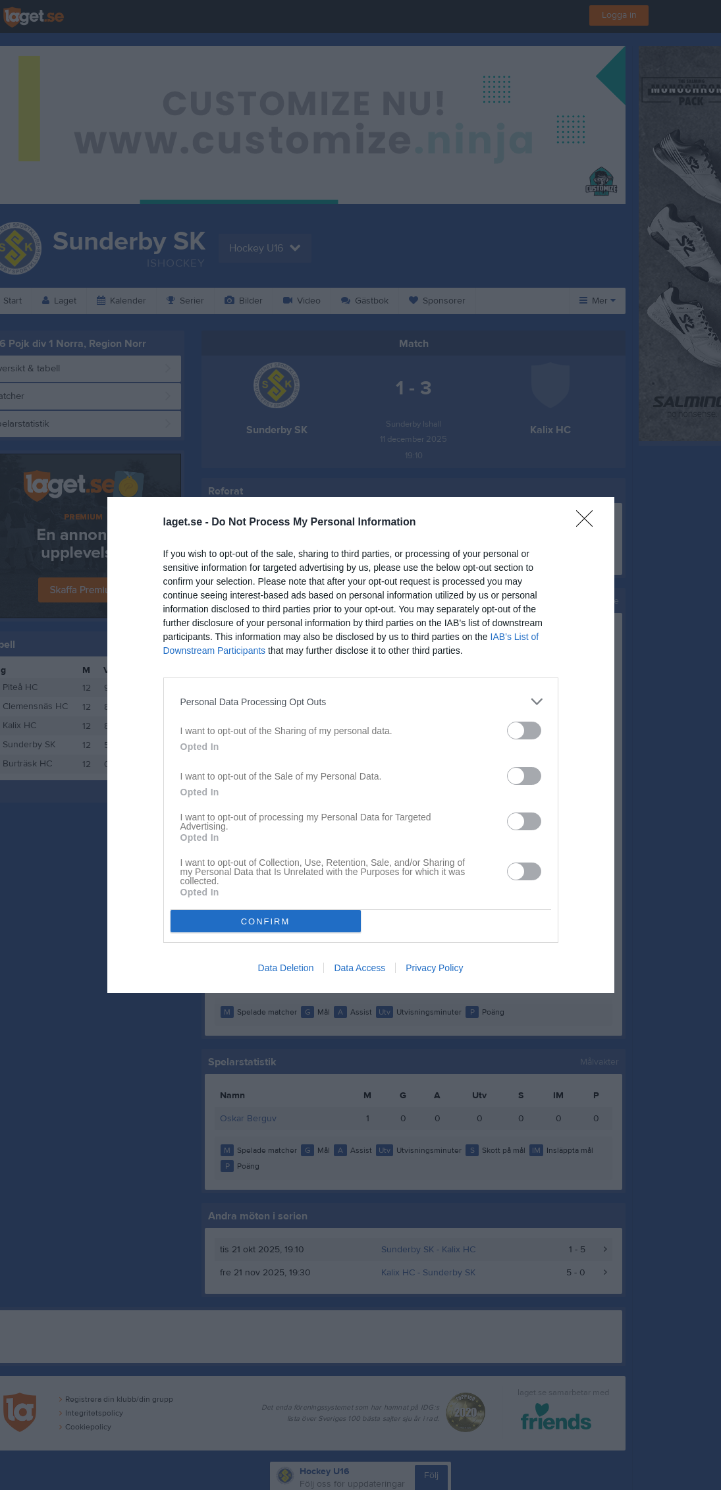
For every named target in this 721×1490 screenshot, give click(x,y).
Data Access (359, 968)
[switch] (524, 730)
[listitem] (360, 701)
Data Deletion (286, 968)
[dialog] (360, 745)
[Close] (588, 522)
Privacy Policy (434, 968)
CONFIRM (265, 921)
